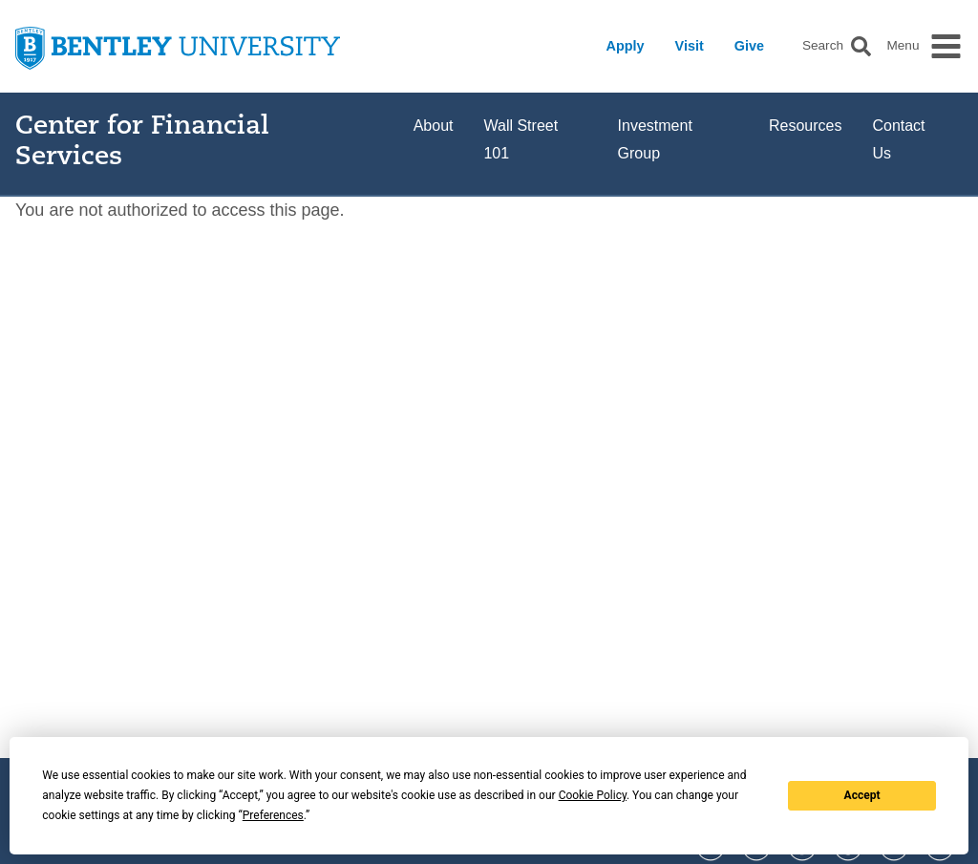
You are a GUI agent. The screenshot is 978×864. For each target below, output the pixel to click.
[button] (861, 46)
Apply (625, 45)
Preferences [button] (273, 815)
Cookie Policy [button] (593, 795)
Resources (805, 125)
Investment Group (655, 139)
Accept (862, 795)
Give (749, 45)
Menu (902, 46)
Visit (689, 45)
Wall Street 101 (520, 139)
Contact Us (898, 139)
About (434, 125)
